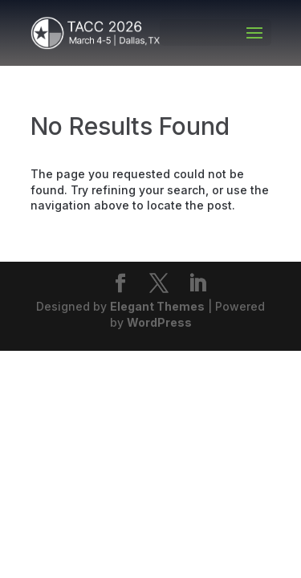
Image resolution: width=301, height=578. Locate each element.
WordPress (159, 322)
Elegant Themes (157, 306)
